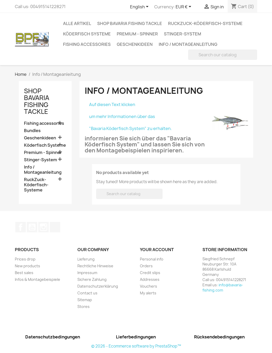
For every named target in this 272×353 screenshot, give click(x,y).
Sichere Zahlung (92, 279)
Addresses (149, 279)
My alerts (148, 292)
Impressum (87, 272)
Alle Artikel (77, 23)
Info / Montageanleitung (188, 44)
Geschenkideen (135, 44)
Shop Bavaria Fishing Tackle (129, 23)
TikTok (55, 227)
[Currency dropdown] (184, 7)
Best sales (24, 272)
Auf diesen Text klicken (112, 104)
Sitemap (84, 299)
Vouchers (148, 286)
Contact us (87, 292)
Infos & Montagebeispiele (37, 279)
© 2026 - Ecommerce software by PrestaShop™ (136, 346)
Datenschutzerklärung (97, 286)
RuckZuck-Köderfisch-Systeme (205, 23)
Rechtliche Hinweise (95, 265)
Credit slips (150, 272)
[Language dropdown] (140, 7)
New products (27, 265)
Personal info (151, 259)
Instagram (43, 227)
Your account (157, 249)
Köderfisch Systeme (87, 34)
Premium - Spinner (137, 34)
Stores (83, 306)
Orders (146, 265)
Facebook (20, 227)
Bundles (32, 130)
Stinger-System (182, 34)
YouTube (32, 227)
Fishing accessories (87, 44)
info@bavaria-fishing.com (222, 287)
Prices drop (25, 259)
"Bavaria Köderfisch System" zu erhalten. (130, 128)
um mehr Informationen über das (122, 116)
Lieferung (86, 259)
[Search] (222, 54)
